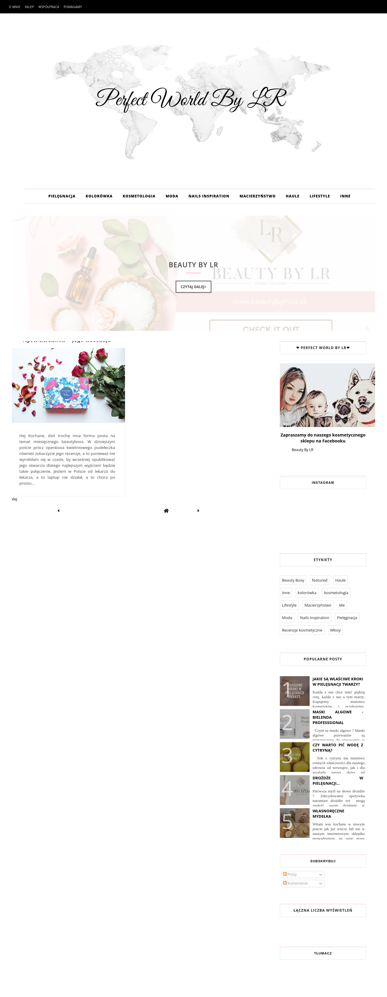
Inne (286, 592)
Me (342, 605)
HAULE (292, 196)
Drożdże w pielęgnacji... (338, 780)
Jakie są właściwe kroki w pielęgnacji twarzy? (338, 681)
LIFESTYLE (320, 196)
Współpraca (48, 7)
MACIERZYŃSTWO (258, 196)
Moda (287, 617)
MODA (172, 196)
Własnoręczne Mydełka (328, 813)
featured (319, 580)
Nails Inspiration (314, 617)
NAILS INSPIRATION (208, 196)
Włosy (335, 630)
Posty (290, 874)
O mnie (14, 7)
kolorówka (307, 592)
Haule (340, 580)
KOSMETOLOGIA (139, 196)
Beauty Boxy (293, 580)
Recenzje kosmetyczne (302, 630)
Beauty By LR (302, 449)
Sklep (29, 7)
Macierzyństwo (318, 605)
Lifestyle (289, 605)
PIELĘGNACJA (61, 196)
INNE (345, 196)
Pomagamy (73, 7)
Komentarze (295, 883)
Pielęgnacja (347, 617)
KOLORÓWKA (99, 196)
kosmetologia (336, 592)
